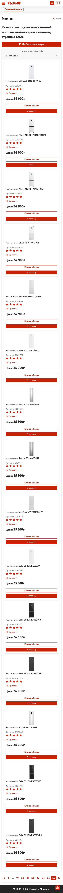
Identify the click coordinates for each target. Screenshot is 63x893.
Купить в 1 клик (31, 105)
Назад (57, 19)
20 (22, 878)
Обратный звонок (13, 9)
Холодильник (23, 81)
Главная (7, 18)
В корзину (31, 111)
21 (28, 878)
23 (38, 878)
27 (59, 878)
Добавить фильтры (31, 44)
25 (48, 878)
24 (43, 878)
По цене (12, 55)
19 (17, 878)
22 (32, 878)
